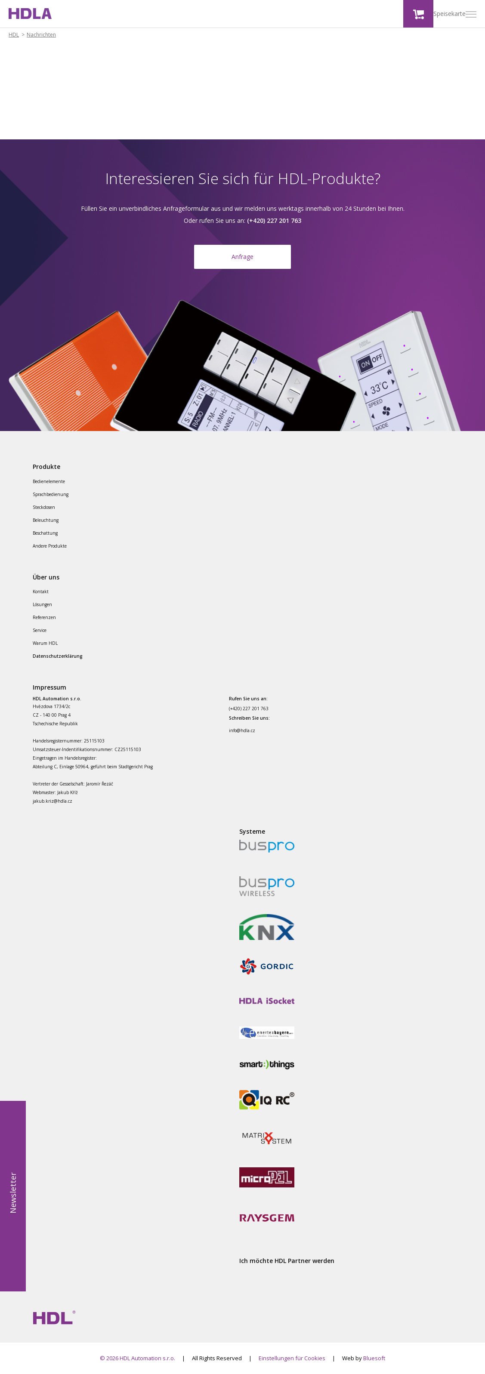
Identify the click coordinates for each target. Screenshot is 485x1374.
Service (39, 630)
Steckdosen (44, 507)
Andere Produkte (50, 546)
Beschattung (45, 533)
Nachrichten (41, 34)
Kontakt (41, 591)
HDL (14, 34)
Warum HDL (45, 643)
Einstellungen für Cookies (292, 1358)
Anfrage (242, 257)
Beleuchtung (46, 520)
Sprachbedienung (50, 494)
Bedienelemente (49, 481)
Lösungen (42, 604)
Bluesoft (374, 1358)
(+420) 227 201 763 (249, 708)
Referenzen (44, 617)
